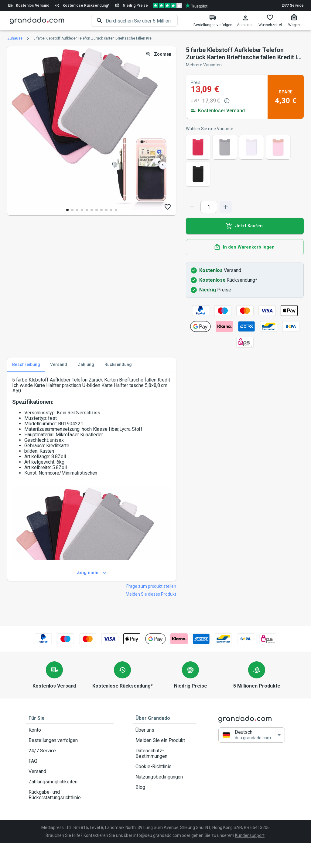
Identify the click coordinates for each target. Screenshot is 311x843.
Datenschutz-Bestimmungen (165, 753)
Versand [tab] (58, 364)
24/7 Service (293, 5)
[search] (142, 21)
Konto (70, 730)
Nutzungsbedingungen (165, 777)
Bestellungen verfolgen (70, 740)
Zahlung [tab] (86, 364)
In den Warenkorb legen (244, 247)
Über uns (165, 730)
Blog (165, 787)
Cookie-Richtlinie (165, 766)
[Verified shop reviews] (180, 5)
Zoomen (159, 54)
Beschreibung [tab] (26, 364)
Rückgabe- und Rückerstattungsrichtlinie (70, 795)
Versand (70, 771)
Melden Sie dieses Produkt (151, 594)
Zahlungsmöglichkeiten (70, 782)
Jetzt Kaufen (245, 226)
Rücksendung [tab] (118, 364)
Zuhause (14, 38)
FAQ (70, 761)
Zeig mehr (91, 573)
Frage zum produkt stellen (151, 586)
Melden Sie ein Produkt (165, 740)
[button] (251, 734)
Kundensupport (249, 835)
